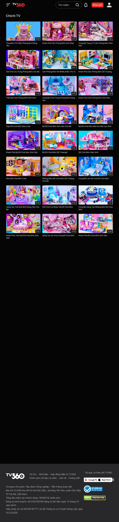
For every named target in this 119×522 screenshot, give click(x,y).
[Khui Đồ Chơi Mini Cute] (23, 170)
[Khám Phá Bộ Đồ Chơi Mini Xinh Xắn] (23, 143)
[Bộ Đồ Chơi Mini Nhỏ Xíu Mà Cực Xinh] (96, 117)
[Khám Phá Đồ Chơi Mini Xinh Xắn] (96, 227)
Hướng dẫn (74, 478)
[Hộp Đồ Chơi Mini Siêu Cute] (23, 117)
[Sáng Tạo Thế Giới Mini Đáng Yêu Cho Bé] (23, 198)
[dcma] (95, 499)
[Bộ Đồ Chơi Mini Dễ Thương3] (59, 143)
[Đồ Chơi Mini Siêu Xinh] (96, 143)
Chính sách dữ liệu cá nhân (43, 478)
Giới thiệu (43, 474)
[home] (18, 5)
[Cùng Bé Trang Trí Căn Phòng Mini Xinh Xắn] (96, 35)
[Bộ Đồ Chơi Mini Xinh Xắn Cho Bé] (59, 117)
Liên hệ (62, 478)
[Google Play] (90, 479)
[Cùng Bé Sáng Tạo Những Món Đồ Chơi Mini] (96, 198)
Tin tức (33, 474)
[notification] (86, 5)
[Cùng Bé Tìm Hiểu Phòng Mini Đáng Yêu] (23, 35)
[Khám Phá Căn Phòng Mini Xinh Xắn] (96, 89)
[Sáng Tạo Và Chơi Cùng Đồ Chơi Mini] (59, 227)
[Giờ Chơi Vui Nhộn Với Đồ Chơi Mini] (59, 198)
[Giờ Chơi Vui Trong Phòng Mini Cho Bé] (23, 62)
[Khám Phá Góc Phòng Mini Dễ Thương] (96, 62)
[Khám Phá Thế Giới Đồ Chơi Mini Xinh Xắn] (23, 227)
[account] (109, 5)
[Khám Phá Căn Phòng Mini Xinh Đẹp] (59, 35)
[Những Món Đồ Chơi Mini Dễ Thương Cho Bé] (59, 170)
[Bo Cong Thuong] (93, 489)
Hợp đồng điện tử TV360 (63, 474)
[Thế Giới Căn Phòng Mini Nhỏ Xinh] (23, 89)
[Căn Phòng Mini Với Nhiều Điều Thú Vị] (59, 62)
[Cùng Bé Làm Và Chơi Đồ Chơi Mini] (96, 170)
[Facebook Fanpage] (112, 479)
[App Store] (102, 479)
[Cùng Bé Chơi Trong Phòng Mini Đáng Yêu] (59, 89)
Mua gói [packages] (97, 4)
